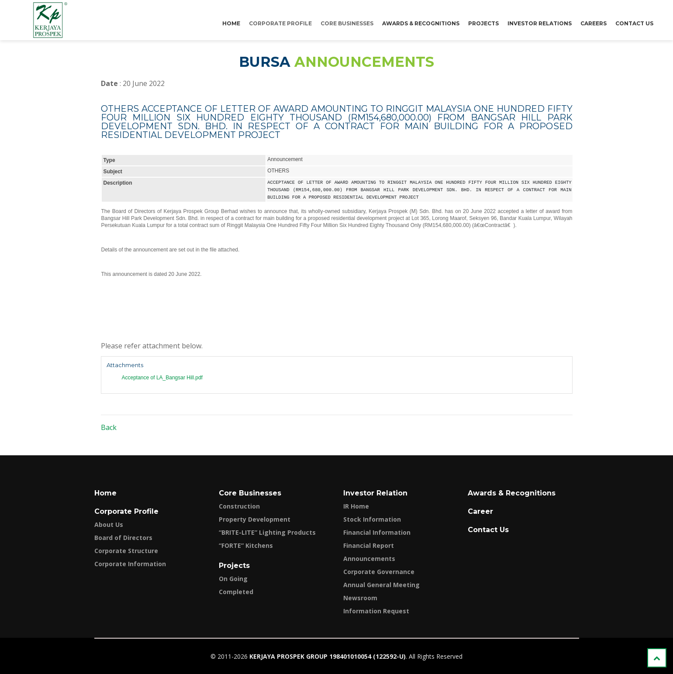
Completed (236, 592)
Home (231, 23)
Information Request (376, 611)
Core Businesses (347, 23)
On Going (233, 578)
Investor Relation (375, 493)
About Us (108, 524)
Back (109, 427)
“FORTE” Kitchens (246, 545)
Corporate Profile (280, 23)
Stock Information (372, 519)
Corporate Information (130, 564)
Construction (239, 506)
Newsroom (360, 598)
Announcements (369, 558)
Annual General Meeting (381, 585)
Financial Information (377, 532)
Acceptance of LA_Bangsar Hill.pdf (162, 378)
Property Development (254, 519)
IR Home (356, 506)
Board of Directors (123, 537)
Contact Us (634, 23)
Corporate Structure (126, 551)
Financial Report (368, 545)
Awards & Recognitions (420, 23)
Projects (483, 23)
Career (480, 511)
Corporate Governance (378, 571)
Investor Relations (539, 23)
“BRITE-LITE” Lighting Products (267, 532)
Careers (593, 23)
